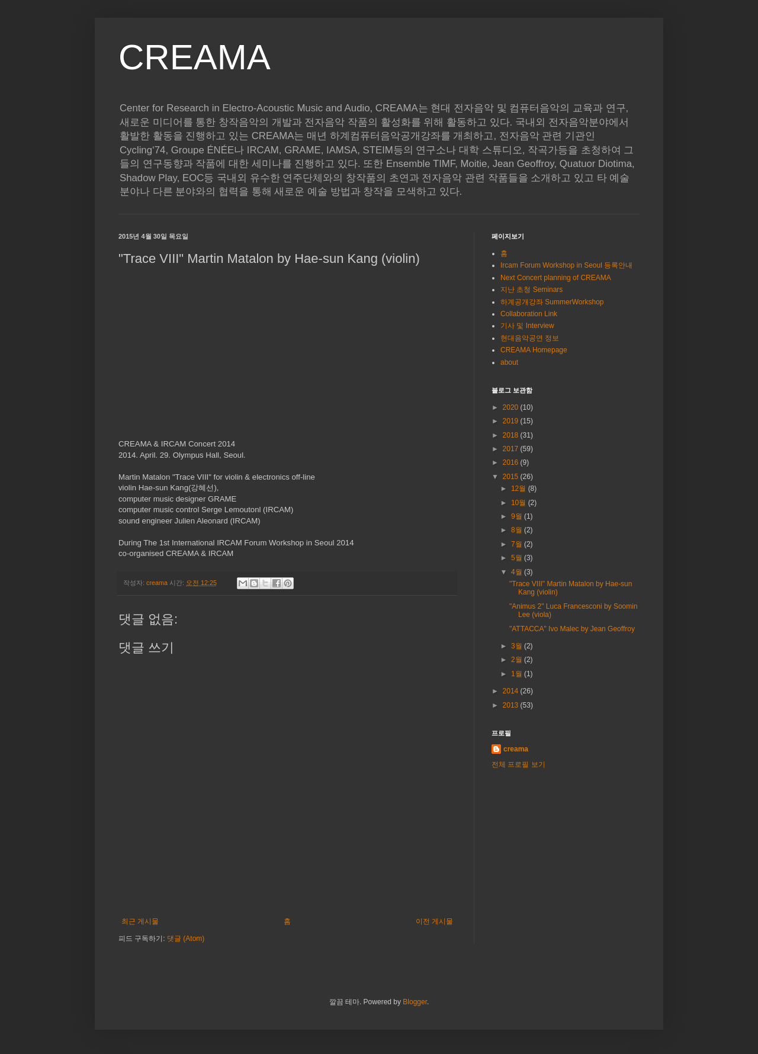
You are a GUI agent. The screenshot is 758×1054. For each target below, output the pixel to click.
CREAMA (194, 57)
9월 (517, 516)
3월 (517, 646)
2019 (512, 421)
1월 (517, 674)
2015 (512, 477)
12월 (519, 488)
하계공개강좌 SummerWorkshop (551, 302)
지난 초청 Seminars (531, 289)
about (509, 362)
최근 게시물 (140, 921)
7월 (517, 544)
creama (515, 749)
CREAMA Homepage (533, 350)
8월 (517, 530)
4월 (517, 572)
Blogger (415, 1002)
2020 (512, 407)
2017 (512, 449)
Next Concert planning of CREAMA (555, 278)
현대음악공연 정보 (529, 338)
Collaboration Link (528, 314)
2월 (517, 659)
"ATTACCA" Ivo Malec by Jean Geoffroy (572, 629)
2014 (512, 691)
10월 (519, 503)
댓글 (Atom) (185, 938)
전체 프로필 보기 (518, 764)
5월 (517, 558)
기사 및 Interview (527, 326)
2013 (512, 705)
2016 (512, 462)
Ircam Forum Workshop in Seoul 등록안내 (566, 265)
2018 (512, 435)
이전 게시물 (434, 921)
